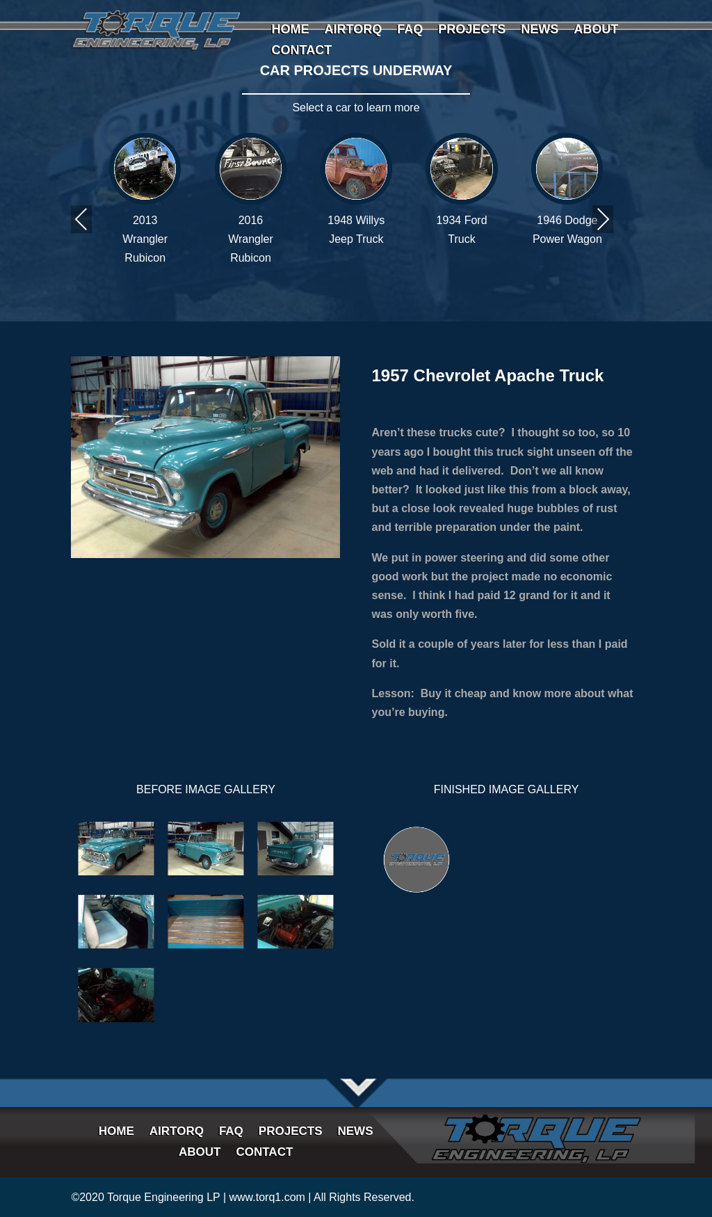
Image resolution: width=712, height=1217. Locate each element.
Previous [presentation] (81, 219)
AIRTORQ (353, 30)
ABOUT (596, 30)
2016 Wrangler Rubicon (250, 239)
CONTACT (301, 51)
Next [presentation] (602, 219)
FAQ (410, 30)
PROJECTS (471, 30)
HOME (290, 30)
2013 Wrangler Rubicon (145, 239)
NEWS (539, 30)
